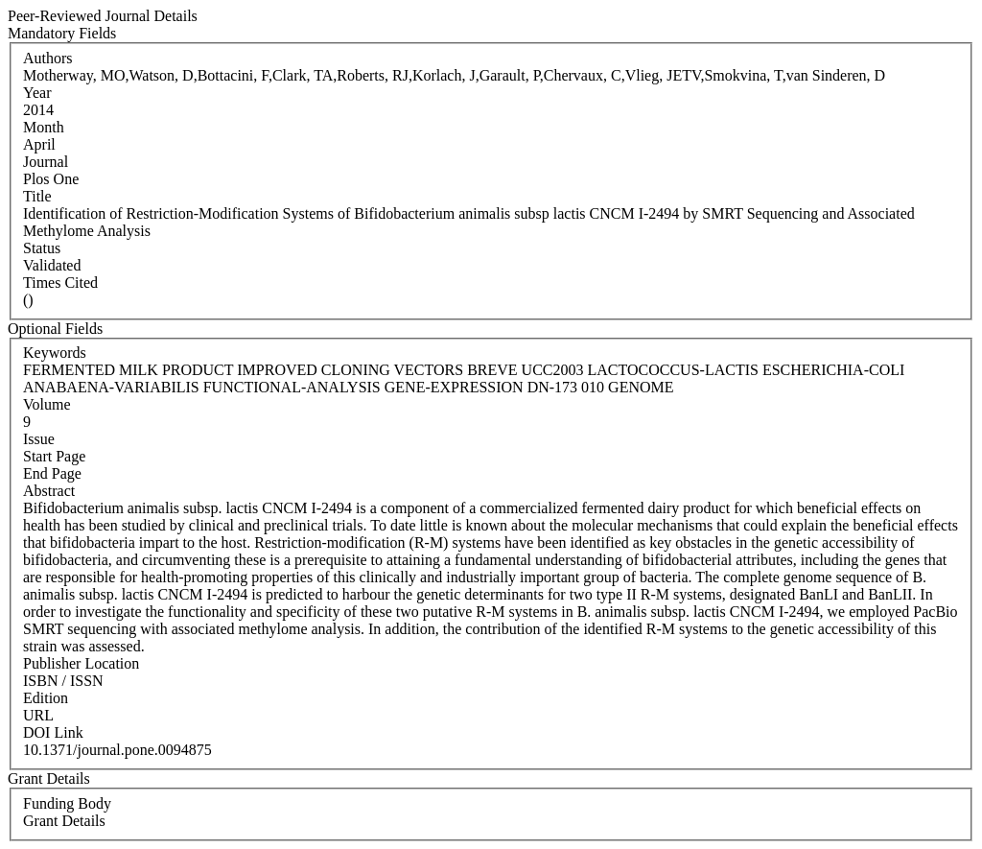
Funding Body (67, 803)
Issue (39, 439)
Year (37, 92)
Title (37, 196)
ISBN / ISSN (63, 680)
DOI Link (53, 732)
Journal (45, 161)
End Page (52, 473)
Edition (45, 698)
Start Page (54, 456)
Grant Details (64, 821)
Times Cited (60, 282)
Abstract (49, 491)
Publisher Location (81, 663)
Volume (46, 404)
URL (38, 715)
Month (43, 127)
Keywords (54, 352)
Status (41, 248)
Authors (48, 58)
